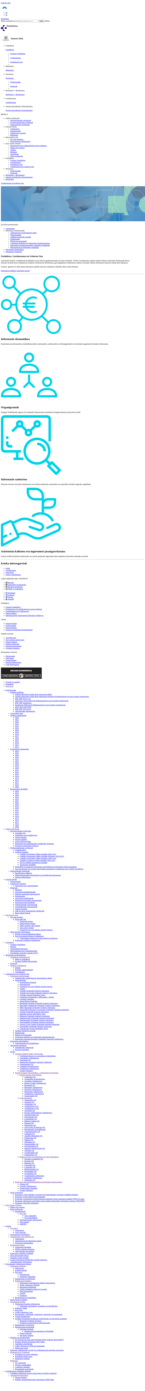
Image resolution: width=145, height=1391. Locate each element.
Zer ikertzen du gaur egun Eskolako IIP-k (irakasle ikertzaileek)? (39, 1340)
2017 (17, 736)
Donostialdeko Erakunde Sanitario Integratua (37, 1022)
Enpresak (13, 86)
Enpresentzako (11, 628)
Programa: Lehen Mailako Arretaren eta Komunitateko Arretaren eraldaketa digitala (46, 1195)
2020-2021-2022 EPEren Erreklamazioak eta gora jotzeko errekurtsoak (41, 701)
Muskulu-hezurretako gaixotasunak (28, 900)
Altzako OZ (24, 1184)
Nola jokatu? (24, 1222)
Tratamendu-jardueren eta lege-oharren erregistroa (38, 938)
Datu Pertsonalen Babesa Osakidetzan (29, 936)
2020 (17, 730)
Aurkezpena (14, 129)
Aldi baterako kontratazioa (25, 711)
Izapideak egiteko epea (23, 1356)
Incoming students (27, 1335)
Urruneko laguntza (13, 648)
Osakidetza (10, 50)
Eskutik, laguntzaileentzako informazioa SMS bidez (34, 1380)
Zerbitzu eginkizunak (18, 715)
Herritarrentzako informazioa (31, 1220)
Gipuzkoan (14, 154)
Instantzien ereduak (22, 1359)
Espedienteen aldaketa (23, 873)
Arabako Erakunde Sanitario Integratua (34, 991)
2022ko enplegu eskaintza (24, 1249)
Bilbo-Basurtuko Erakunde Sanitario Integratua (37, 1008)
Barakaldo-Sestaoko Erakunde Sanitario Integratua (39, 1003)
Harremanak (10, 656)
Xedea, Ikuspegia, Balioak (30, 1285)
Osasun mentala (21, 909)
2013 (17, 745)
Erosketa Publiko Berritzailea (26, 961)
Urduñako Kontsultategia (29, 1066)
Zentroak (13, 963)
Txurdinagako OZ (31, 1153)
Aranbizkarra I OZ (31, 1106)
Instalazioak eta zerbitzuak (25, 1279)
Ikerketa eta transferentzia (20, 1338)
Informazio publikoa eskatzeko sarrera (15, 271)
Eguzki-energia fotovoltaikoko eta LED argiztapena (39, 1157)
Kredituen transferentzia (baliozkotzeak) (35, 1323)
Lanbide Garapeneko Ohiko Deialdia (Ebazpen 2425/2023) (42, 856)
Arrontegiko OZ (30, 1174)
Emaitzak (23, 1296)
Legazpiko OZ (29, 1165)
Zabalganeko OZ (30, 1155)
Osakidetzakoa (20, 850)
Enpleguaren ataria (17, 1245)
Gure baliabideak (30, 1218)
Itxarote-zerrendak (22, 1050)
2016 (17, 739)
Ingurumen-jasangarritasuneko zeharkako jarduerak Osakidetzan (39, 1039)
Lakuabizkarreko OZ (32, 1132)
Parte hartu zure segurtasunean (26, 886)
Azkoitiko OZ (29, 1111)
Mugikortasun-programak (24, 1327)
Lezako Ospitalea (26, 1071)
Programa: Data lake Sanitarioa (26, 1203)
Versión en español (13, 682)
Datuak (17, 968)
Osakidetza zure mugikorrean (26, 835)
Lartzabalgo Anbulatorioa (29, 1058)
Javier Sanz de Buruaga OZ (34, 1127)
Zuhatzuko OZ (29, 1180)
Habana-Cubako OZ (32, 1121)
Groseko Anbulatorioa (28, 1186)
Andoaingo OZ (30, 1077)
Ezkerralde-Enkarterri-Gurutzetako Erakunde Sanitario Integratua (44, 1010)
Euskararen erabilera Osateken (21, 1254)
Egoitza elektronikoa (13, 662)
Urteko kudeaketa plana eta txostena (33, 1289)
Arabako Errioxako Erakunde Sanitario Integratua (38, 993)
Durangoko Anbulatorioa (33, 1092)
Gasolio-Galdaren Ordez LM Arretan (29, 1054)
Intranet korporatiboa (14, 646)
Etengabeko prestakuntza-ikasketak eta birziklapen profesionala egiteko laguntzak (46, 867)
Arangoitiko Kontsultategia (34, 1079)
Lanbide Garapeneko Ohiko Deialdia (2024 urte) (38, 854)
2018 (17, 734)
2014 (17, 743)
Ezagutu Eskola (21, 1270)
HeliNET (23, 1224)
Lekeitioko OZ (25, 1060)
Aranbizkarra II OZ (31, 1108)
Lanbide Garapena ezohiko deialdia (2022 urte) (37, 860)
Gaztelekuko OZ (30, 1119)
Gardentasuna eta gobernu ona (12, 183)
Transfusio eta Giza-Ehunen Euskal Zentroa (36, 930)
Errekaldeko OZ (30, 1172)
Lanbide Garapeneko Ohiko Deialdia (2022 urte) (38, 858)
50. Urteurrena (20, 1363)
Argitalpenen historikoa (19, 1375)
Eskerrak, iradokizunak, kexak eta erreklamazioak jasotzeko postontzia (37, 1350)
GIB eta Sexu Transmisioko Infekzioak (29, 911)
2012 (17, 747)
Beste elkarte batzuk (22, 913)
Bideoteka (14, 135)
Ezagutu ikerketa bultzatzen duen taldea (30, 1342)
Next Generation (16, 1193)
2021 (17, 728)
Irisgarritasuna (11, 660)
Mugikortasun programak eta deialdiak (38, 1331)
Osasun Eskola (11, 623)
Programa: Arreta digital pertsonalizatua (30, 1197)
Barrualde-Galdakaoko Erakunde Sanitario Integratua (40, 1005)
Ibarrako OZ (29, 1123)
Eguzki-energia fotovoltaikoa (31, 1075)
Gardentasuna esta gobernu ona (22, 1237)
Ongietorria (19, 1268)
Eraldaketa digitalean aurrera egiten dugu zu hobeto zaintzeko (33, 1373)
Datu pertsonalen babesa (19, 1256)
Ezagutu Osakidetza (17, 54)
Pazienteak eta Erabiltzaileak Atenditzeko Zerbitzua (34, 844)
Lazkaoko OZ (29, 1134)
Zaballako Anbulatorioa (33, 1178)
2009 (17, 787)
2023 (17, 724)
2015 (17, 741)
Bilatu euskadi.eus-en (9, 21)
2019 (17, 732)
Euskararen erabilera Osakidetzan (27, 940)
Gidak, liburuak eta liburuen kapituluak (30, 1346)
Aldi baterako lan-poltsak (24, 1251)
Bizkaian (13, 152)
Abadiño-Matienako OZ (33, 1136)
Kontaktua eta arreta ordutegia (26, 1354)
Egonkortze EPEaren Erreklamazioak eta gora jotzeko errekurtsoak (40, 705)
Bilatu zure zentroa (17, 148)
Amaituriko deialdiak (28, 865)
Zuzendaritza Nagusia (28, 982)
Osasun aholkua (21, 839)
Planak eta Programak (23, 1035)
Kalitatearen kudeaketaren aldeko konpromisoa (37, 1283)
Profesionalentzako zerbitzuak (21, 123)
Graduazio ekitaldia (22, 1367)
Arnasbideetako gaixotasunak (26, 907)
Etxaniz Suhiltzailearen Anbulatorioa (38, 1113)
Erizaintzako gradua (17, 1302)
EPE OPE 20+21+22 (23, 699)
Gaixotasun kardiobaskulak (25, 892)
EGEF (12, 1052)
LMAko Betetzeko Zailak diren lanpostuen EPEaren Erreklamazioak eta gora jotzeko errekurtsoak (52, 697)
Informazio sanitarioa (18, 1045)
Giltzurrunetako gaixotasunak (26, 905)
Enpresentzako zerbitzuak (20, 125)
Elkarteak (13, 888)
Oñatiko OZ (28, 1140)
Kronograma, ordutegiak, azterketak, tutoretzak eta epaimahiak (38, 1314)
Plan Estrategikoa (26, 1291)
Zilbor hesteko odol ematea (30, 926)
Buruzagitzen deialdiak (19, 789)
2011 (17, 783)
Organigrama (25, 1275)
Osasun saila (5, 3)
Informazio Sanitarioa (14, 252)
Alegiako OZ (29, 1102)
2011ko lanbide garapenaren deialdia (33, 863)
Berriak (11, 583)
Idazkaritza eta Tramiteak (19, 1352)
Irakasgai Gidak (21, 1308)
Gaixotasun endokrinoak (24, 898)
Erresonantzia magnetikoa (20, 1235)
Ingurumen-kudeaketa (28, 1287)
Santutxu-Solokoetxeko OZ (34, 1148)
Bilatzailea (10, 70)
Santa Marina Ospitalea (28, 1001)
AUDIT (23, 1293)
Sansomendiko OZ (31, 1144)
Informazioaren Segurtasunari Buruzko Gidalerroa (24, 616)
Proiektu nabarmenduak (24, 970)
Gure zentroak (20, 1232)
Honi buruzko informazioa (20, 141)
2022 (17, 726)
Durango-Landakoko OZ (33, 1159)
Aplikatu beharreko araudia (20, 237)
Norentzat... (10, 78)
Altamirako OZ (30, 1104)
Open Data (10, 573)
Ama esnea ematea (27, 928)
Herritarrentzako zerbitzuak (20, 120)
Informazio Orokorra (18, 1266)
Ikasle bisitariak (26, 1333)
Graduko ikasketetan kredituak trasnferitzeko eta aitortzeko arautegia (41, 1319)
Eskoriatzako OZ (30, 1117)
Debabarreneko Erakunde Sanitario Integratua (37, 1018)
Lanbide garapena (21, 852)
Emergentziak (25, 984)
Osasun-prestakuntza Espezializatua (19, 110)
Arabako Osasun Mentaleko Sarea (32, 995)
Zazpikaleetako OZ (31, 1115)
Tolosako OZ (29, 1151)
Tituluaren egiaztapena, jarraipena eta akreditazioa (38, 1306)
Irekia (8, 568)
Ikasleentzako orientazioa (24, 1325)
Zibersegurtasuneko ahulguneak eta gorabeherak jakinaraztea (38, 875)
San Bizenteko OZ (31, 1146)
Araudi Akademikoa (22, 1317)
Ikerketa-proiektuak (15, 587)
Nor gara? (14, 1228)
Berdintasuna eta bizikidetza (25, 1298)
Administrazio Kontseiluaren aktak (23, 233)
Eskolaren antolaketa (27, 1277)
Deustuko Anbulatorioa (33, 1090)
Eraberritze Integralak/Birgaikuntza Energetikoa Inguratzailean (38, 1182)
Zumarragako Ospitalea (28, 1188)
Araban (13, 150)
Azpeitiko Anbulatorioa (33, 1081)
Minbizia (18, 890)
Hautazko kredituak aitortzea (30, 1321)
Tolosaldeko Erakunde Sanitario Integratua (36, 1027)
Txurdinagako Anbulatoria (34, 1176)
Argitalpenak (20, 972)
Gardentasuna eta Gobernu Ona (22, 167)
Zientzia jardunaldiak (23, 1365)
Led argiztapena (26, 1098)
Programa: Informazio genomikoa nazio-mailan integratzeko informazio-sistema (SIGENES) (50, 1201)
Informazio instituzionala (19, 976)
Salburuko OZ (29, 1142)
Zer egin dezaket (16, 917)
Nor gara (23, 1214)
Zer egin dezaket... (17, 139)
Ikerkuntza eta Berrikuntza (16, 955)
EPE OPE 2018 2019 (23, 709)
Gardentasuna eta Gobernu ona (17, 611)
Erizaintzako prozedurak (24, 1369)
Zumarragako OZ (31, 1096)
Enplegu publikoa (17, 692)
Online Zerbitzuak (12, 829)
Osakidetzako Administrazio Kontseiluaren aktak (33, 978)
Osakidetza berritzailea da (20, 957)
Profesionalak (15, 82)
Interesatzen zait (12, 915)
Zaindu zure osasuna (18, 133)
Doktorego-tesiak (21, 1348)
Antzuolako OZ (30, 1100)
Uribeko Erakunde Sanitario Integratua (34, 1012)
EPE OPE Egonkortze (23, 703)
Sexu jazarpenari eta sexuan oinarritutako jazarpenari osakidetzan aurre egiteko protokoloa (49, 869)
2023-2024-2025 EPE (23, 707)
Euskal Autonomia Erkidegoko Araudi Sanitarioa (28, 1260)
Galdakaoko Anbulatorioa (29, 1069)
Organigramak (15, 235)
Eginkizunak (15, 239)
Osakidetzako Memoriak (24, 1048)
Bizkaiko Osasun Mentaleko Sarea (33, 1014)
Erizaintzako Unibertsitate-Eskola (18, 1264)
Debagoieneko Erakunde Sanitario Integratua (36, 1020)
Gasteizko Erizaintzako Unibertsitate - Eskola (37, 997)
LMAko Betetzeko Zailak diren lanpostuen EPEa (33, 694)
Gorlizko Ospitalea (27, 999)
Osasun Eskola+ (21, 1378)
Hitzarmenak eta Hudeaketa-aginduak (24, 247)
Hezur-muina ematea (27, 924)
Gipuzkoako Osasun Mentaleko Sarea (34, 1029)
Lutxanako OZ (29, 1167)
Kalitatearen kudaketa (23, 1281)
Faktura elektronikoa (23, 877)
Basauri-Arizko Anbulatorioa (35, 1083)
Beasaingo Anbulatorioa (33, 1087)
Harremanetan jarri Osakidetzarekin (23, 951)
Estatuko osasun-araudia (19, 1258)
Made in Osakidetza (15, 589)
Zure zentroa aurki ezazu (15, 640)
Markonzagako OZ (31, 1169)
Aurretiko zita (11, 638)
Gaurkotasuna (15, 58)
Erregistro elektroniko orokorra (26, 846)
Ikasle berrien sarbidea (18, 1300)
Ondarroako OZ (30, 1138)
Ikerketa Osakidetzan (18, 966)
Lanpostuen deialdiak (23, 1247)
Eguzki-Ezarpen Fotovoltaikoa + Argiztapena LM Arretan (36, 1073)
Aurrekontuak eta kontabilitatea (27, 1043)
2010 (17, 785)
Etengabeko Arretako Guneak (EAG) (24, 953)
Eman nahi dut (20, 919)
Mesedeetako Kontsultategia (35, 1130)
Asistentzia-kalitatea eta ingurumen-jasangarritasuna (30, 243)
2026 (17, 718)
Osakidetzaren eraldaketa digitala (18, 1371)
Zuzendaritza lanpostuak (19, 749)
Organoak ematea (26, 921)
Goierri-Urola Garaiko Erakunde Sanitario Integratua (39, 1024)
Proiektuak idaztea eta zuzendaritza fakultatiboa (38, 1056)
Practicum (19, 1310)
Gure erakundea (30, 1216)
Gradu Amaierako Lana (24, 1312)
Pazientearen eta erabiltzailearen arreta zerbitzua (28, 146)
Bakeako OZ (29, 1163)
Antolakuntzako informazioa (21, 1262)
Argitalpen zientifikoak (23, 1344)
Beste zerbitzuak (16, 156)
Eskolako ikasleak (26, 1329)
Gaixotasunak (15, 131)
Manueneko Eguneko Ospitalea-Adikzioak (36, 1062)
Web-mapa (10, 658)
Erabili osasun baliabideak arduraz (28, 934)
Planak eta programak (18, 241)
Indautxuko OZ (30, 1125)
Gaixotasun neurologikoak (25, 903)
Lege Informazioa (12, 665)
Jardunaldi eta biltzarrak (17, 585)
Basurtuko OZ (29, 1085)
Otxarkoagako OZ (26, 1064)
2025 (17, 720)
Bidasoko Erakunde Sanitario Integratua (35, 1016)
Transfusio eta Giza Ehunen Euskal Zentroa (36, 987)
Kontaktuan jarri (16, 62)
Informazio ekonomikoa (15, 250)
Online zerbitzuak (12, 644)
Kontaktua (5, 19)
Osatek (22, 989)
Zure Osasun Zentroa (13, 1205)
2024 (17, 722)
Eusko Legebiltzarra (13, 575)
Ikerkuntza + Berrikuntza (15, 95)
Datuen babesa (11, 613)
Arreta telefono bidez (23, 842)
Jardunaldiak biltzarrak (19, 949)
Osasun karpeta (11, 642)
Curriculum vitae (16, 713)
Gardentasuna (11, 102)
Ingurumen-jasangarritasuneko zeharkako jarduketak (30, 245)
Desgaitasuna (20, 896)
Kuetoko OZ (29, 1161)
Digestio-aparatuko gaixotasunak (27, 894)
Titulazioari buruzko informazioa (27, 1304)
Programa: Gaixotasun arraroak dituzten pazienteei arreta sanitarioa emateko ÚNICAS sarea (49, 1199)
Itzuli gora (9, 686)
